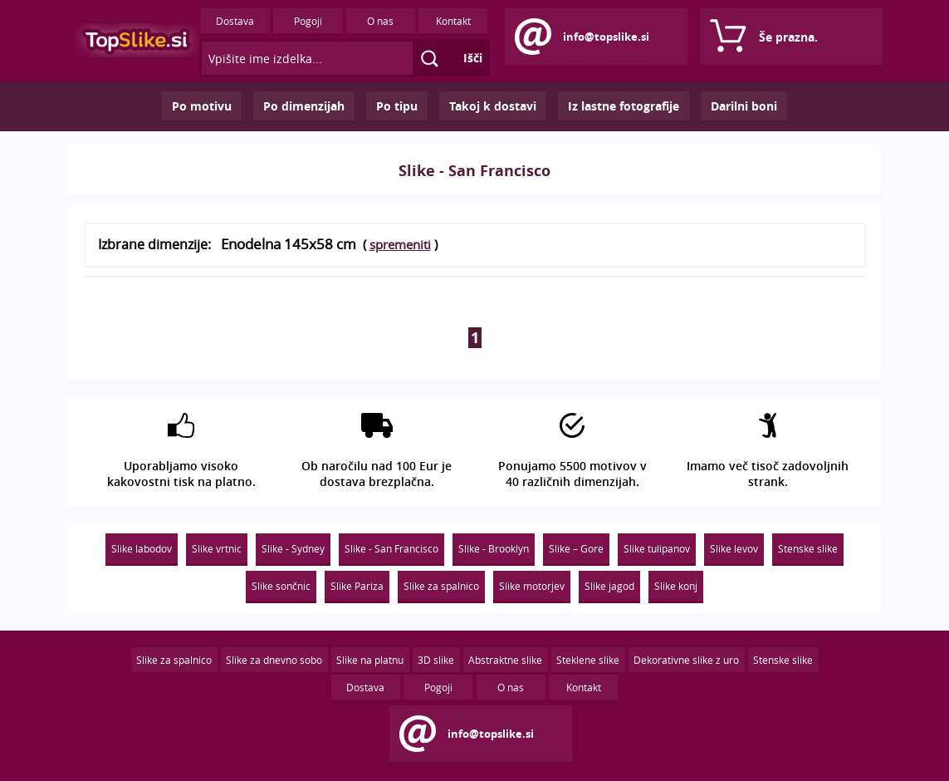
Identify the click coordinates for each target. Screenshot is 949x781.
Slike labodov (141, 548)
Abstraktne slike (505, 659)
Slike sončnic (281, 585)
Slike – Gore (576, 548)
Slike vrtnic (217, 548)
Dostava (235, 20)
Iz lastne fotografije (623, 106)
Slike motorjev (532, 585)
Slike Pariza (357, 585)
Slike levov (734, 548)
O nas (380, 20)
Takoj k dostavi (492, 106)
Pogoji (308, 20)
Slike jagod (609, 585)
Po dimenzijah (304, 106)
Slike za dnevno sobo (274, 659)
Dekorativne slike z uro (686, 659)
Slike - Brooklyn (493, 548)
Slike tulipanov (657, 548)
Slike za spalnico (441, 585)
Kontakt (453, 20)
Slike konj (675, 585)
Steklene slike (587, 659)
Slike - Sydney (293, 548)
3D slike (436, 659)
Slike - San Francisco (391, 548)
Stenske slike (808, 548)
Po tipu (397, 106)
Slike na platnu (370, 659)
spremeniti (400, 244)
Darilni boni (744, 106)
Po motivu (202, 106)
